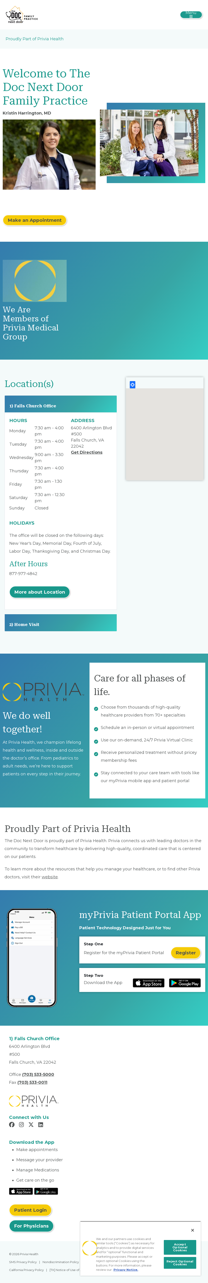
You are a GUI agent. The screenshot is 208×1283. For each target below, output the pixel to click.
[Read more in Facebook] (12, 1125)
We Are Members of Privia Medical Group (31, 323)
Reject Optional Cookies (180, 1262)
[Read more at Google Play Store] (185, 982)
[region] (140, 1248)
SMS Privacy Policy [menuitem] (23, 1262)
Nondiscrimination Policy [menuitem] (61, 1262)
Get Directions (86, 452)
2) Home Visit (24, 624)
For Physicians (31, 1226)
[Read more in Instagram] (22, 1125)
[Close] (193, 1230)
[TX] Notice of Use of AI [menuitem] (66, 1270)
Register (186, 953)
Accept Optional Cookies (179, 1247)
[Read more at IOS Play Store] (148, 982)
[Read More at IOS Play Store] (21, 1190)
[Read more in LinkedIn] (41, 1125)
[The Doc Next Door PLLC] (22, 14)
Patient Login (30, 1210)
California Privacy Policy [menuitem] (26, 1270)
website (50, 876)
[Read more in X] (31, 1125)
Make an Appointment (35, 220)
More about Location (39, 592)
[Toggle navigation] (191, 15)
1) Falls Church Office (32, 406)
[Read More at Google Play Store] (46, 1190)
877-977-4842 (23, 573)
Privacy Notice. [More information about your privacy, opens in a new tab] (126, 1269)
